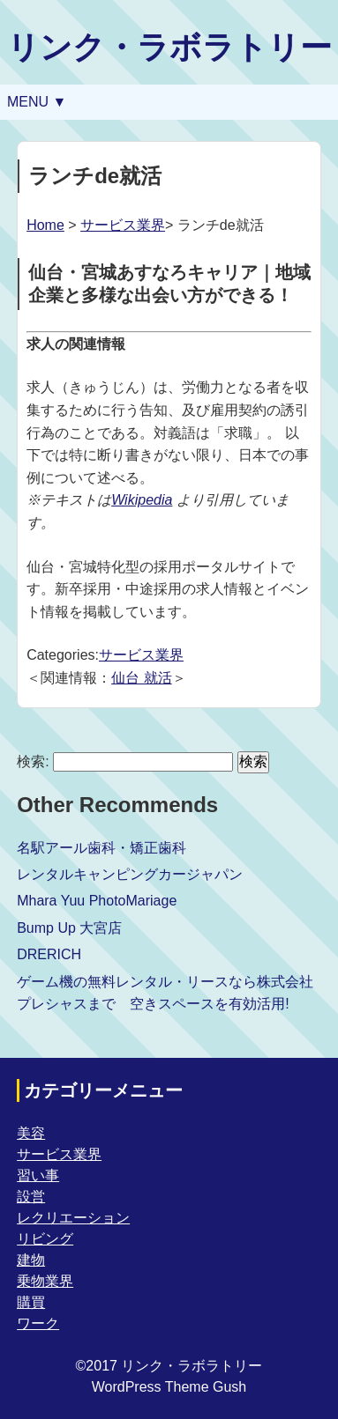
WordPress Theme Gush (169, 1386)
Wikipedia (141, 499)
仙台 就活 (141, 677)
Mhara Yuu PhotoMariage (97, 900)
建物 (31, 1260)
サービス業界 (122, 225)
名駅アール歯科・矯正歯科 (101, 847)
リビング (45, 1238)
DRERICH (49, 954)
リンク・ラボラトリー (169, 47)
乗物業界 (45, 1281)
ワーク (38, 1323)
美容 (31, 1133)
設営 (31, 1196)
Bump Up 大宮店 (69, 927)
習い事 (38, 1175)
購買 (31, 1302)
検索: (33, 761)
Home (45, 225)
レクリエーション (73, 1217)
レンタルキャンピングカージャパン (130, 874)
